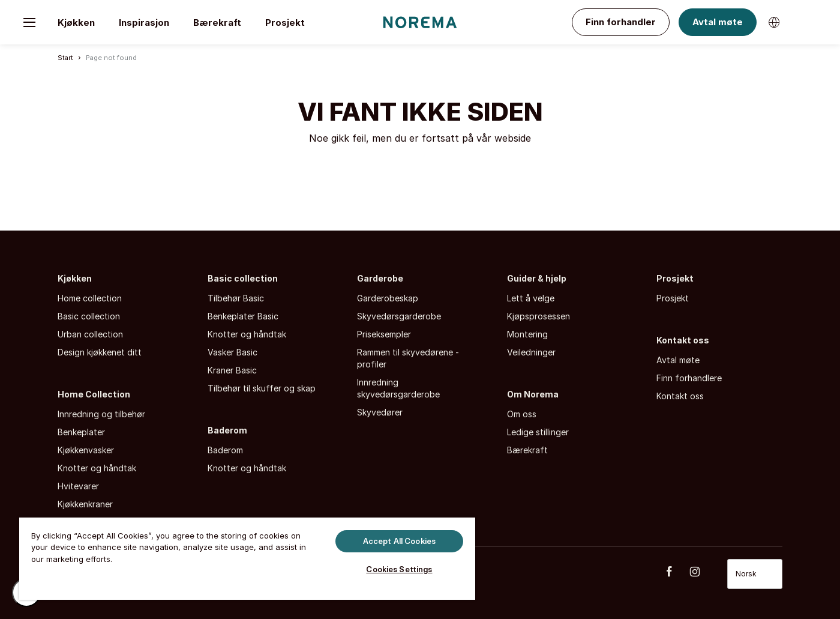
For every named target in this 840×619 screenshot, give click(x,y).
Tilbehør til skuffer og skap (262, 388)
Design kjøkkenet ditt (100, 352)
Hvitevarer (78, 486)
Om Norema (533, 394)
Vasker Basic (232, 352)
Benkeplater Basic (243, 316)
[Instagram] (701, 572)
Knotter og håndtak (97, 468)
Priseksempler (384, 334)
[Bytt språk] (774, 22)
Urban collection (90, 334)
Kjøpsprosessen (538, 316)
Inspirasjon (144, 22)
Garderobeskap (387, 298)
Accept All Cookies (399, 540)
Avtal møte (717, 22)
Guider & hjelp (536, 278)
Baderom (227, 430)
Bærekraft (217, 22)
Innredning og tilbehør (101, 414)
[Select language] (754, 574)
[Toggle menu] (29, 22)
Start (65, 57)
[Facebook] (676, 572)
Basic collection (89, 316)
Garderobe (380, 278)
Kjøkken (76, 22)
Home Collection (94, 394)
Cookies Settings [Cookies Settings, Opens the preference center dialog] (399, 569)
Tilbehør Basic (236, 298)
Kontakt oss (682, 340)
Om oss (521, 414)
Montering (527, 334)
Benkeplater (81, 432)
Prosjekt (285, 22)
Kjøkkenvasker (86, 450)
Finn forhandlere (689, 378)
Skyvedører (380, 412)
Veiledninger (531, 352)
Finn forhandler (621, 22)
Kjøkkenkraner (85, 504)
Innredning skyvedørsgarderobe (398, 388)
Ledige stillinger (538, 432)
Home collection (90, 298)
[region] (247, 557)
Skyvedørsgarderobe (399, 316)
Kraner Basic (232, 370)
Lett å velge (530, 298)
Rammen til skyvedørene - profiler (408, 358)
